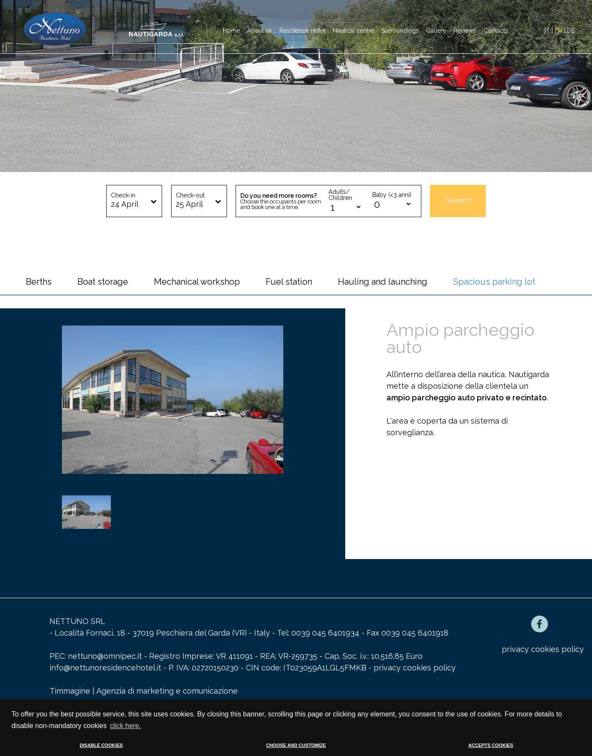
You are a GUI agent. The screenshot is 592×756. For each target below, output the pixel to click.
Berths (39, 282)
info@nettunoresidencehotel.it (106, 667)
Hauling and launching (382, 282)
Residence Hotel (302, 30)
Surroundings (400, 30)
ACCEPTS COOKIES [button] (490, 745)
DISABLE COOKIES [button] (101, 745)
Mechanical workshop (197, 282)
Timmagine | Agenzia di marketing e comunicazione (143, 690)
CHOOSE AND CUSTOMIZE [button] (296, 745)
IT (547, 30)
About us (259, 30)
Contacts (496, 30)
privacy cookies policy (415, 667)
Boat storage (102, 282)
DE (571, 30)
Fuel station (289, 282)
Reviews (465, 30)
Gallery (436, 30)
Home (231, 30)
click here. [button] (125, 725)
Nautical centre (353, 30)
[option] (296, 86)
